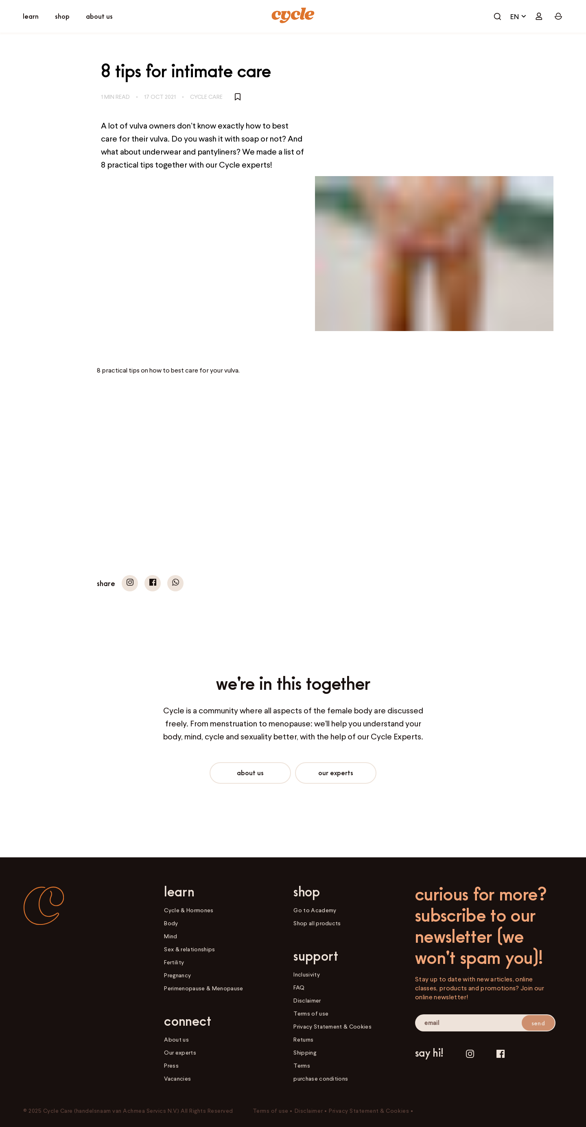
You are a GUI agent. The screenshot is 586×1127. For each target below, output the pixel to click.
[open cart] (497, 16)
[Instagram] (470, 1054)
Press (171, 1065)
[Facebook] (500, 1054)
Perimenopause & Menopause (203, 988)
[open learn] (31, 16)
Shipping (304, 1052)
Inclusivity (306, 974)
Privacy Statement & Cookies (332, 1026)
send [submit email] (538, 1023)
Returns (303, 1039)
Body (171, 923)
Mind (170, 936)
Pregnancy (177, 975)
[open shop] (62, 16)
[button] (130, 583)
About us (250, 772)
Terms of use (310, 1013)
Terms (301, 1065)
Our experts (335, 772)
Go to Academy (314, 910)
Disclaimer (307, 1000)
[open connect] (99, 16)
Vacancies (177, 1078)
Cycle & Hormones (188, 910)
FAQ (298, 987)
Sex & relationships (189, 949)
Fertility (174, 962)
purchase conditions (320, 1078)
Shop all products (317, 923)
